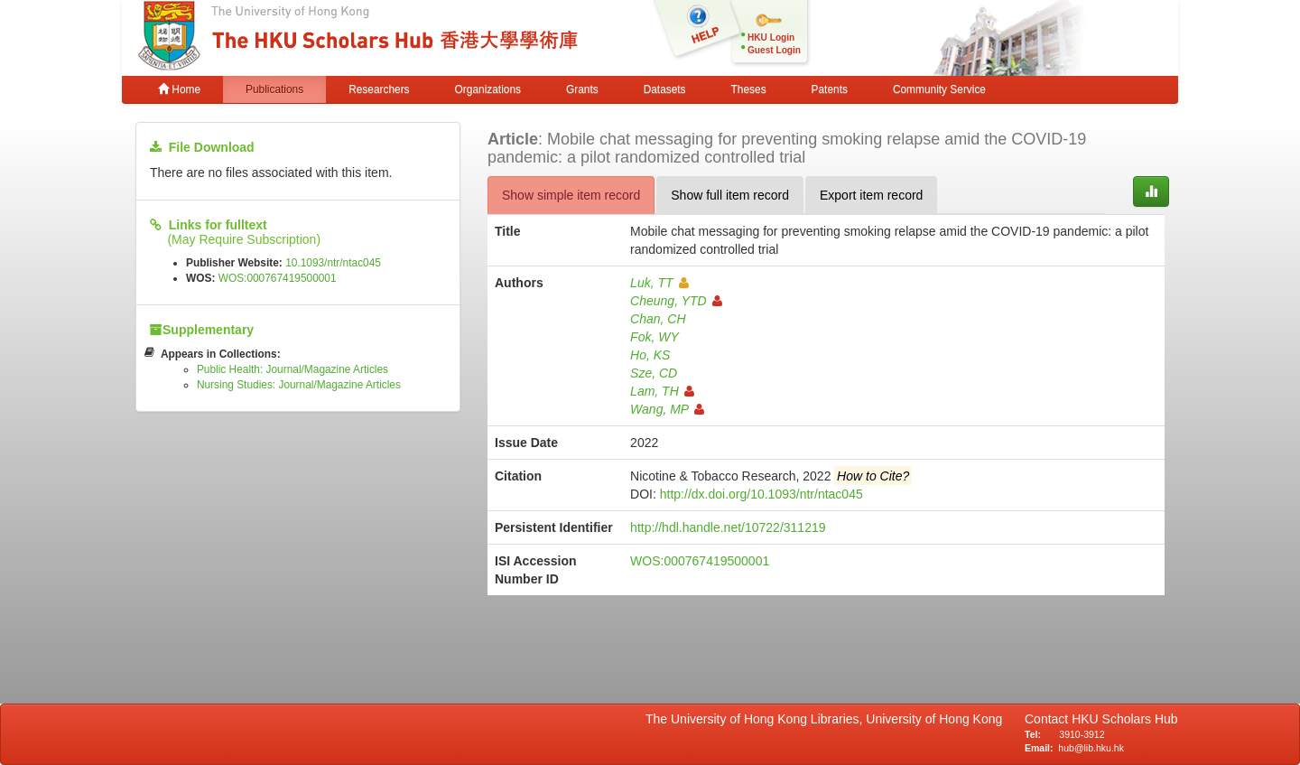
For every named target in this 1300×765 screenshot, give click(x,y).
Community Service (939, 89)
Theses (748, 89)
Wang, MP (667, 409)
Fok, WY (654, 337)
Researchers (378, 89)
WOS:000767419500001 (277, 278)
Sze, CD (653, 373)
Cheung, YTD (676, 301)
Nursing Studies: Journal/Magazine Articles (299, 384)
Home (179, 89)
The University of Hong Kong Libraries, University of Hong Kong (827, 719)
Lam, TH (662, 391)
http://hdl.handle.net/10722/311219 (727, 527)
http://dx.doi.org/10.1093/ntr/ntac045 (761, 494)
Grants (582, 89)
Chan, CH (657, 319)
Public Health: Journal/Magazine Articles (292, 369)
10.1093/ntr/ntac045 (333, 263)
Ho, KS (650, 355)
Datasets (665, 89)
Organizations (488, 89)
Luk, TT (659, 282)
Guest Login (774, 50)
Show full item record (730, 195)
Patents (830, 89)
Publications (274, 89)
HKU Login (771, 37)
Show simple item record (571, 195)
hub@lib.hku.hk (1091, 747)
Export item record (871, 195)
